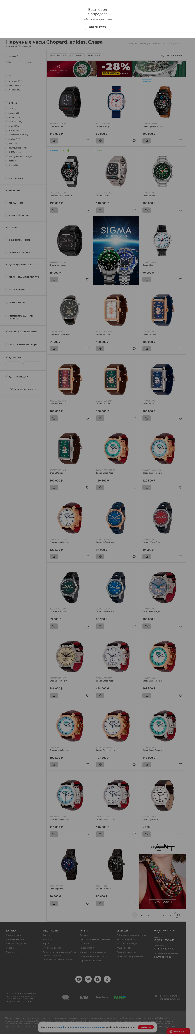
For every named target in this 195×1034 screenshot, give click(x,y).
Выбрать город (97, 26)
